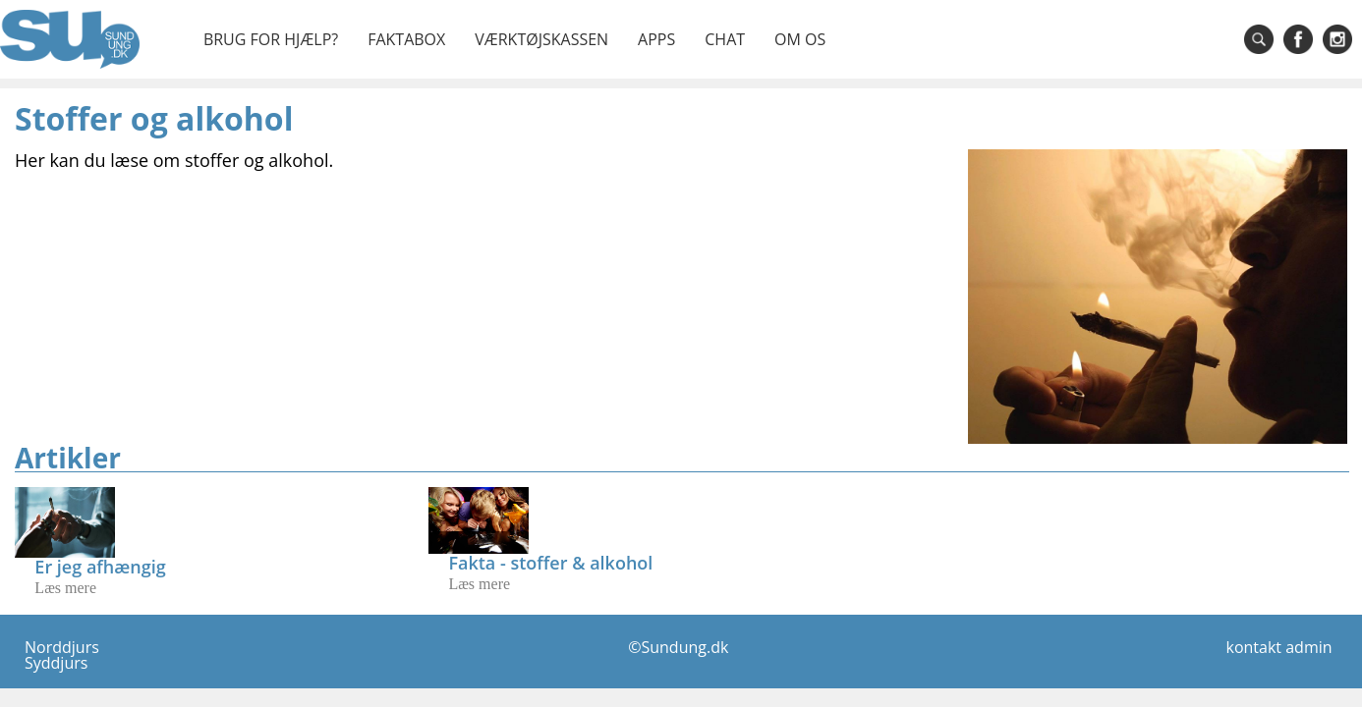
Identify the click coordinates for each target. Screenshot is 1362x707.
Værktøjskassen (541, 39)
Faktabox (406, 39)
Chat (725, 39)
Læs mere (65, 587)
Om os (799, 39)
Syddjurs (56, 663)
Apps (656, 39)
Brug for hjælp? (270, 39)
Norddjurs (62, 647)
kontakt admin (1279, 647)
